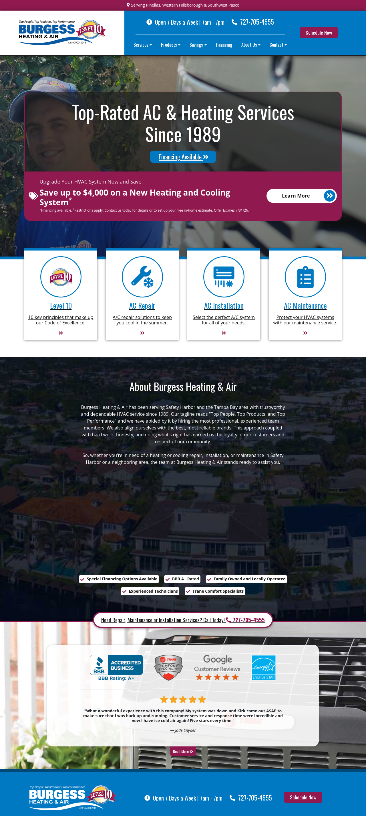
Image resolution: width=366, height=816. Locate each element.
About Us (249, 44)
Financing (224, 44)
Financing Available (183, 156)
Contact (276, 44)
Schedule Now (318, 32)
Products (169, 44)
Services (141, 44)
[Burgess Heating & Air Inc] (73, 797)
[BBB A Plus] (116, 668)
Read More (183, 752)
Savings (196, 44)
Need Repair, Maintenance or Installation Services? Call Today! (183, 620)
